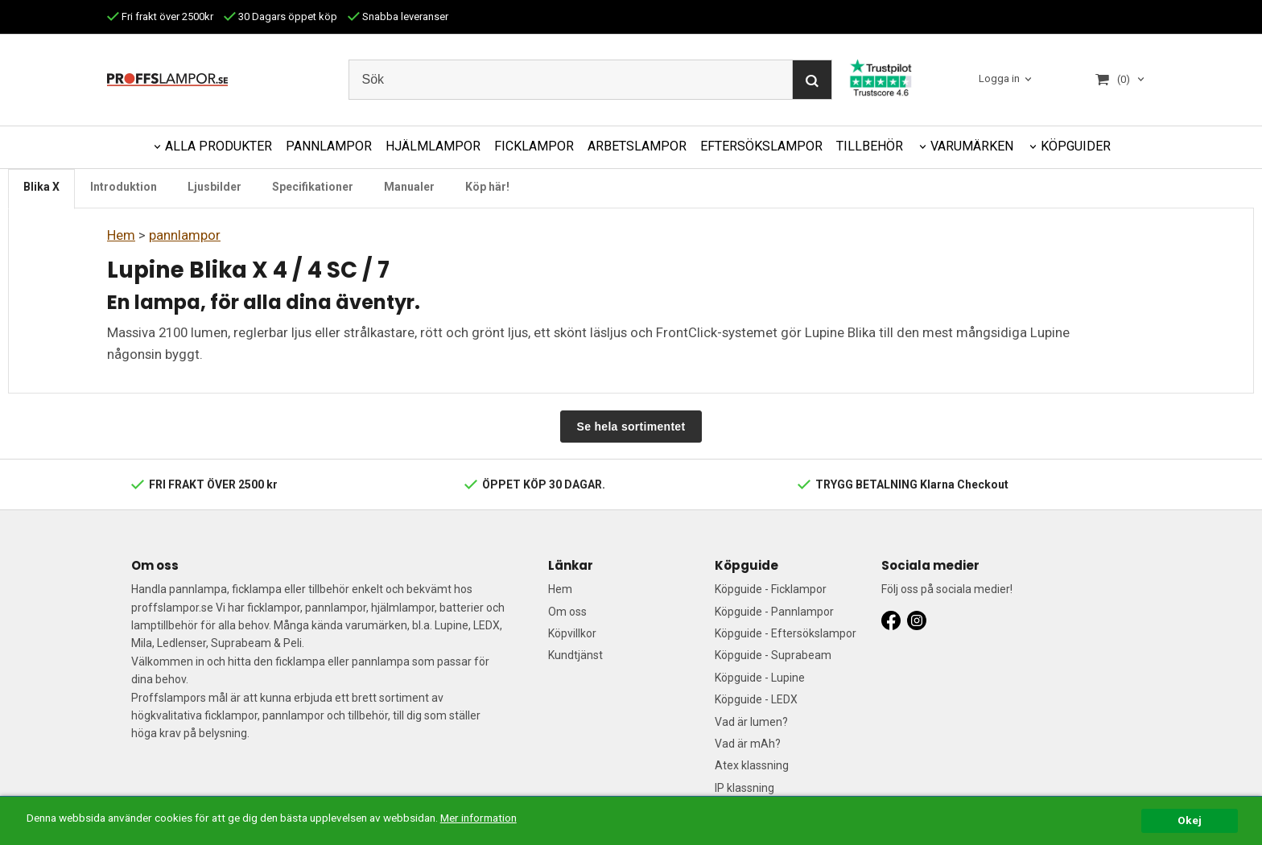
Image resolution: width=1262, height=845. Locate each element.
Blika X (41, 186)
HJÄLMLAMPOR (433, 146)
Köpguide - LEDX (756, 699)
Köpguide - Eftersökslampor (785, 633)
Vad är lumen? (751, 721)
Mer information (478, 817)
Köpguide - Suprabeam (773, 655)
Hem (121, 235)
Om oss (567, 611)
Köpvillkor (572, 633)
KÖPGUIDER (1076, 146)
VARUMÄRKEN (971, 146)
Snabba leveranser (398, 16)
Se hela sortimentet (631, 426)
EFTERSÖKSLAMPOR (761, 146)
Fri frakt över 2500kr (160, 16)
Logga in (999, 79)
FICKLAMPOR (534, 146)
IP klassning (744, 787)
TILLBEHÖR (869, 146)
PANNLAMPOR (329, 146)
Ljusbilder (214, 186)
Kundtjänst (575, 655)
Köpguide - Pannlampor (774, 611)
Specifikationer (312, 186)
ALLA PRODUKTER (218, 146)
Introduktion (123, 186)
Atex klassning (752, 765)
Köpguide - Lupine (760, 677)
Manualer (409, 186)
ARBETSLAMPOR (637, 146)
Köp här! (487, 186)
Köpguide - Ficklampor (771, 589)
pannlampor (185, 235)
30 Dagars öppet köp (280, 16)
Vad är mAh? (748, 743)
